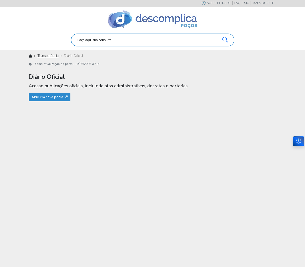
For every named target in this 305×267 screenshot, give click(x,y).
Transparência (48, 55)
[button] (263, 3)
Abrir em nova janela (50, 97)
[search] (152, 40)
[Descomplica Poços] (152, 19)
